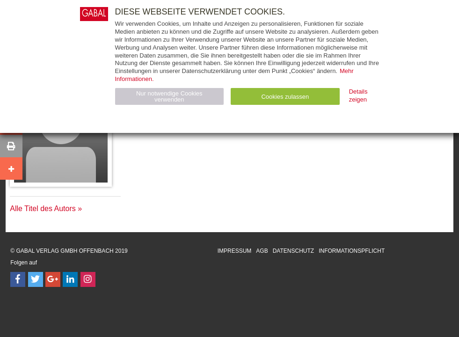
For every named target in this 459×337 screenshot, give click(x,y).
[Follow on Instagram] (87, 279)
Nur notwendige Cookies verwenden (169, 96)
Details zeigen (358, 95)
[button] (11, 146)
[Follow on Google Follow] (52, 279)
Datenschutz (293, 251)
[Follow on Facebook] (17, 279)
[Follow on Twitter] (35, 279)
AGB (262, 251)
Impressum (235, 251)
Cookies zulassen (285, 96)
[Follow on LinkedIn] (70, 279)
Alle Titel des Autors (43, 208)
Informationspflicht (352, 251)
